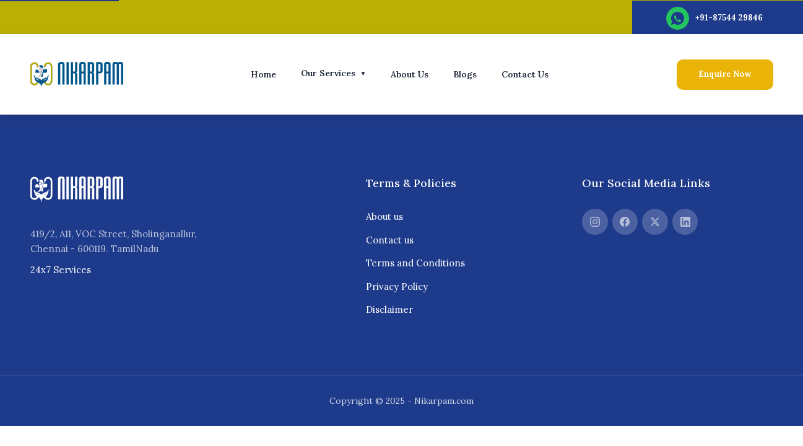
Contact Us (525, 74)
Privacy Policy (397, 286)
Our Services (334, 73)
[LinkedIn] (685, 222)
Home (263, 74)
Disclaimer (389, 309)
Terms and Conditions (415, 263)
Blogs (465, 74)
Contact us (390, 240)
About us (384, 216)
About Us (409, 74)
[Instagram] (595, 222)
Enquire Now (725, 74)
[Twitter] (655, 222)
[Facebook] (625, 222)
